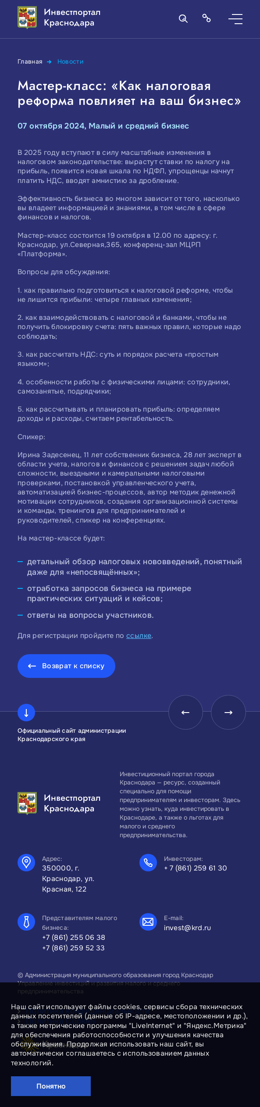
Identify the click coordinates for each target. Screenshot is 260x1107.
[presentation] (185, 712)
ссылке (138, 635)
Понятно (51, 1086)
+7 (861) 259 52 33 (73, 948)
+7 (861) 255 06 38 (74, 937)
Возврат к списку (73, 665)
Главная (30, 61)
